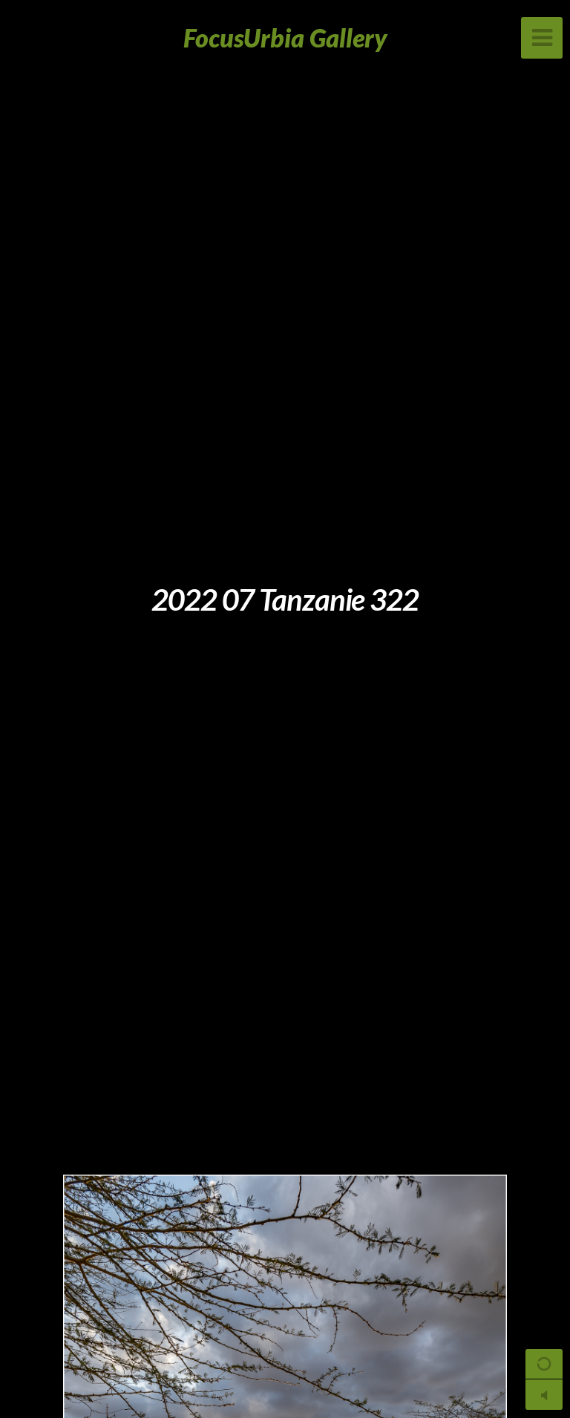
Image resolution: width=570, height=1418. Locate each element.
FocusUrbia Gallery (285, 37)
